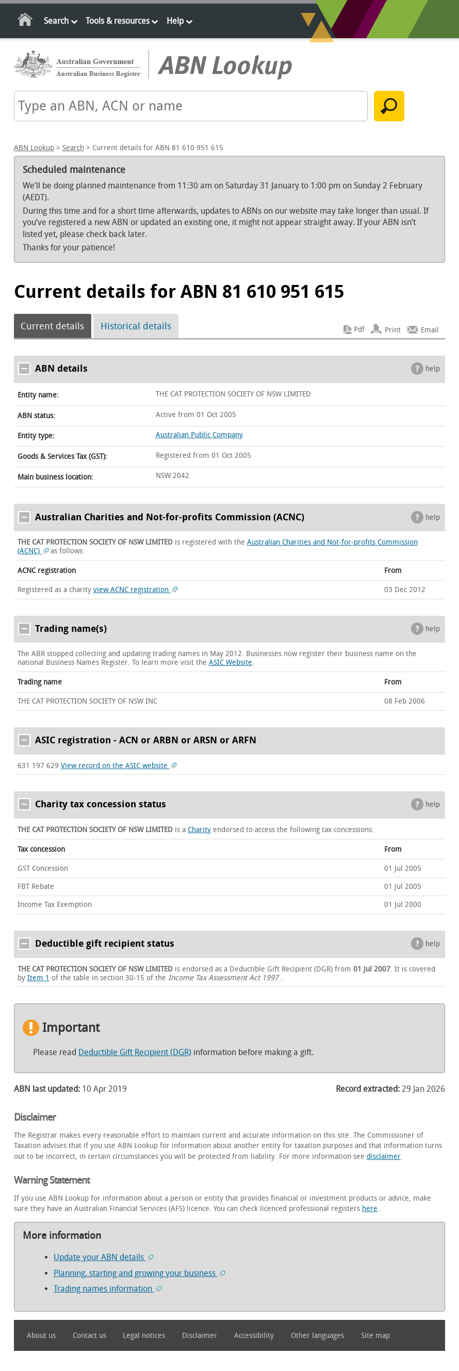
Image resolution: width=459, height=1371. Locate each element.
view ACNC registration (135, 589)
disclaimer (384, 1156)
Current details (52, 326)
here (370, 1208)
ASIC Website (230, 662)
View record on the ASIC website (119, 765)
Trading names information (107, 1289)
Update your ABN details (103, 1257)
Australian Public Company (199, 435)
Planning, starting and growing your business (139, 1273)
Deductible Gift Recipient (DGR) (134, 1052)
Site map (375, 1335)
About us (41, 1335)
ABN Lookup (34, 148)
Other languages (317, 1335)
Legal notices (144, 1335)
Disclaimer (199, 1335)
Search (56, 21)
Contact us (89, 1335)
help (432, 368)
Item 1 (38, 978)
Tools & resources (118, 21)
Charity (199, 829)
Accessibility (254, 1335)
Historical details (136, 326)
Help (175, 21)
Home (25, 21)
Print (393, 329)
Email (430, 329)
